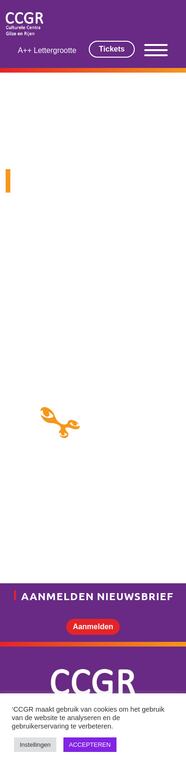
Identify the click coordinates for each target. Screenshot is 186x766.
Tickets (112, 49)
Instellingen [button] (35, 744)
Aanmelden (93, 627)
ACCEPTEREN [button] (90, 744)
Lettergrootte (55, 50)
